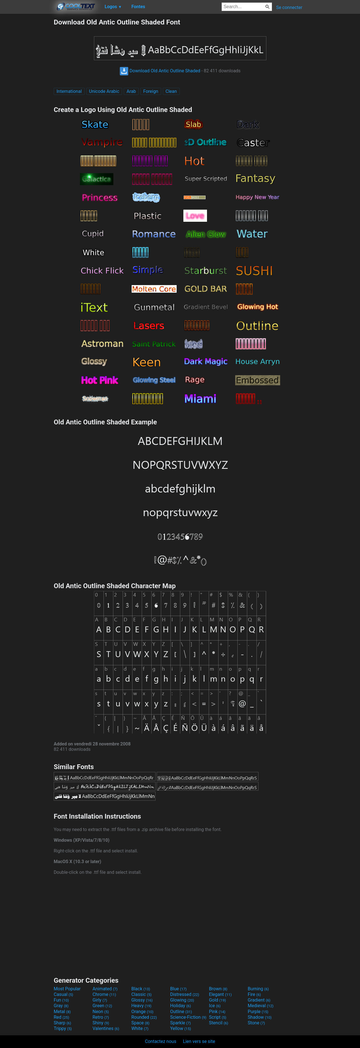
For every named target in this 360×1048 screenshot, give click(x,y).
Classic (141, 994)
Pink (217, 1011)
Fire (254, 994)
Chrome (104, 994)
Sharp (62, 1022)
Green (102, 1005)
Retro (101, 1017)
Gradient (259, 1000)
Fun (61, 1000)
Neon (101, 1011)
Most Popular (67, 988)
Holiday (180, 1005)
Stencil (218, 1022)
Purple (258, 1011)
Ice (214, 1005)
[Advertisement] (26, 102)
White (139, 1028)
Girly (100, 1000)
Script (217, 1017)
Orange (142, 1011)
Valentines (106, 1028)
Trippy (63, 1028)
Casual (63, 994)
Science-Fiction (188, 1017)
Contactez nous (160, 1041)
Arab (131, 91)
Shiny (101, 1022)
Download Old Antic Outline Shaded (160, 70)
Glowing (182, 1000)
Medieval (261, 1005)
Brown (218, 988)
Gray (61, 1005)
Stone (256, 1022)
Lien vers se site (199, 1041)
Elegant (220, 994)
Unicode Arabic (104, 91)
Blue (178, 988)
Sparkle (180, 1022)
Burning (258, 988)
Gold (217, 1000)
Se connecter (289, 7)
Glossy (142, 1000)
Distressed (184, 994)
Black (140, 988)
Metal (62, 1011)
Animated (105, 988)
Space (140, 1022)
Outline (181, 1011)
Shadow (260, 1017)
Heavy (141, 1005)
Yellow (180, 1028)
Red (61, 1017)
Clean (171, 91)
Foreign (150, 91)
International (69, 91)
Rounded (144, 1017)
